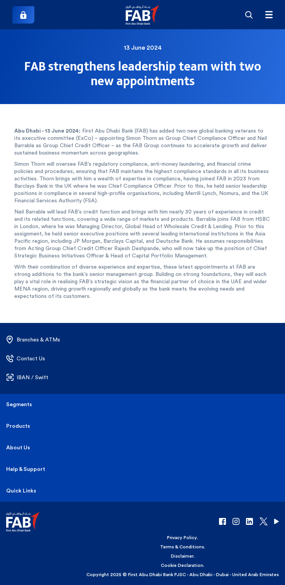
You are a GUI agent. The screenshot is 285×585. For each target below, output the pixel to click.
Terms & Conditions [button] (182, 547)
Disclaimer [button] (182, 556)
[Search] (248, 14)
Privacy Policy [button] (182, 537)
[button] (142, 15)
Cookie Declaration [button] (182, 565)
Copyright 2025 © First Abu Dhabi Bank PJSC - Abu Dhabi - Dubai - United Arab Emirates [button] (182, 574)
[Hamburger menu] (269, 14)
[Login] (23, 15)
